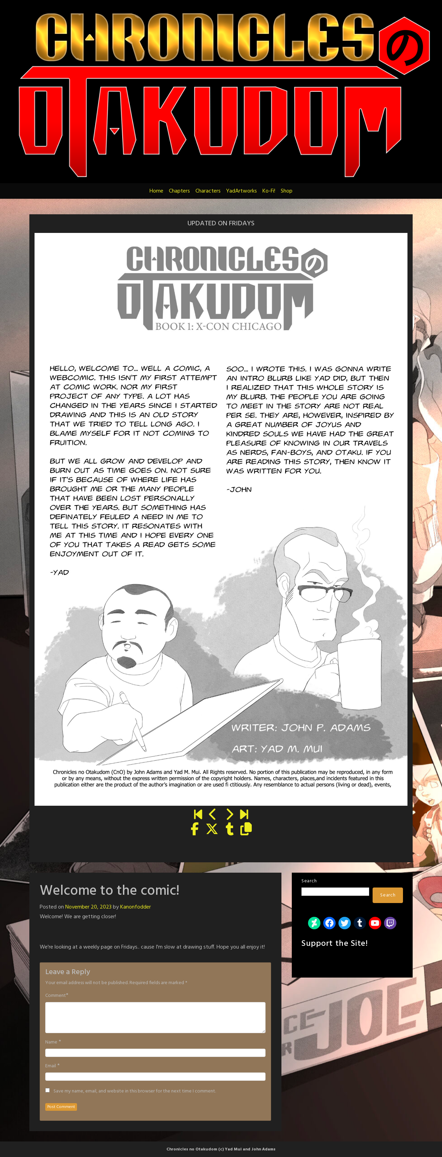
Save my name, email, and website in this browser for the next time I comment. (135, 1091)
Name (51, 1042)
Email (50, 1066)
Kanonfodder (135, 907)
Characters (208, 191)
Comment (55, 995)
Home (156, 191)
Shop (286, 191)
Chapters (179, 191)
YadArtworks (241, 191)
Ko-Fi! (268, 191)
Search (309, 881)
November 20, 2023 (88, 907)
